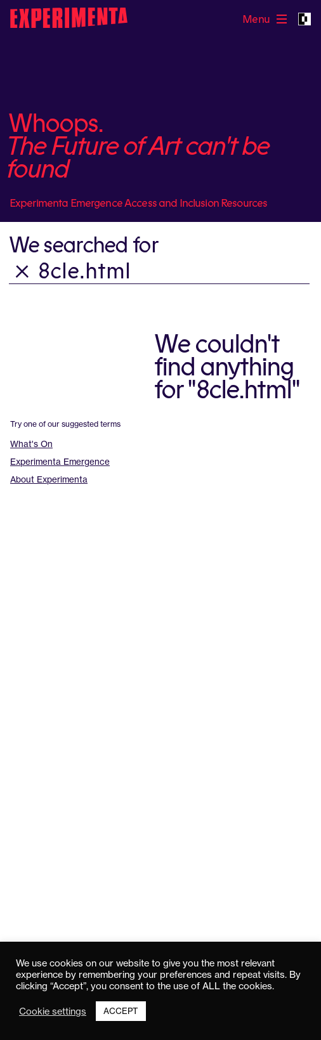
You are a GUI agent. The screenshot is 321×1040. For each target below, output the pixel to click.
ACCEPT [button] (120, 1011)
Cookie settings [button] (52, 1011)
